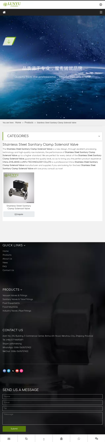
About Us (7, 259)
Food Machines (10, 307)
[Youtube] (17, 370)
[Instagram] (21, 370)
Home (5, 251)
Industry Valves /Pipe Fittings (17, 311)
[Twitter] (13, 370)
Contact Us (8, 270)
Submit (14, 429)
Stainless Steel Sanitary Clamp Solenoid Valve (19, 207)
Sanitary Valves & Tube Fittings (18, 299)
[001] (9, 41)
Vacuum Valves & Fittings (15, 295)
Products (7, 255)
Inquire (19, 214)
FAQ (5, 266)
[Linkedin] (8, 370)
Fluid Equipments (11, 303)
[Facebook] (4, 370)
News (5, 263)
